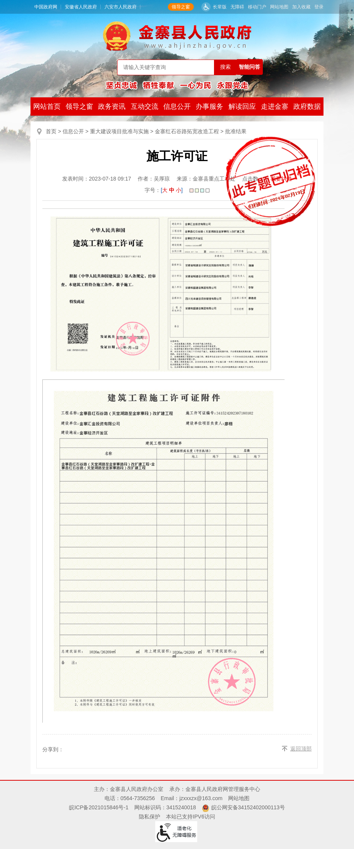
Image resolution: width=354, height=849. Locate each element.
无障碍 (237, 7)
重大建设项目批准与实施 (119, 131)
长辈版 (220, 7)
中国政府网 (45, 7)
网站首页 (47, 106)
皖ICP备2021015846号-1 (99, 807)
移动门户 (257, 7)
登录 (318, 7)
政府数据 (307, 106)
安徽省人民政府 (81, 7)
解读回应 (242, 106)
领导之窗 (181, 7)
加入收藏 (301, 7)
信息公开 (177, 106)
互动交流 (144, 106)
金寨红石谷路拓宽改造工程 (187, 131)
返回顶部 (301, 749)
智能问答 (249, 67)
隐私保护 (149, 816)
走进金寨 (274, 106)
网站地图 (279, 7)
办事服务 (209, 106)
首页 (51, 131)
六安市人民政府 (121, 7)
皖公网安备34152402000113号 (248, 807)
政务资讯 (112, 106)
